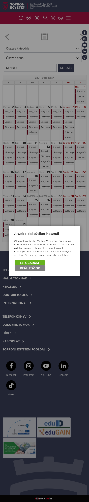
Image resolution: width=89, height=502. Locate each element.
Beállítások (30, 268)
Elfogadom (29, 263)
